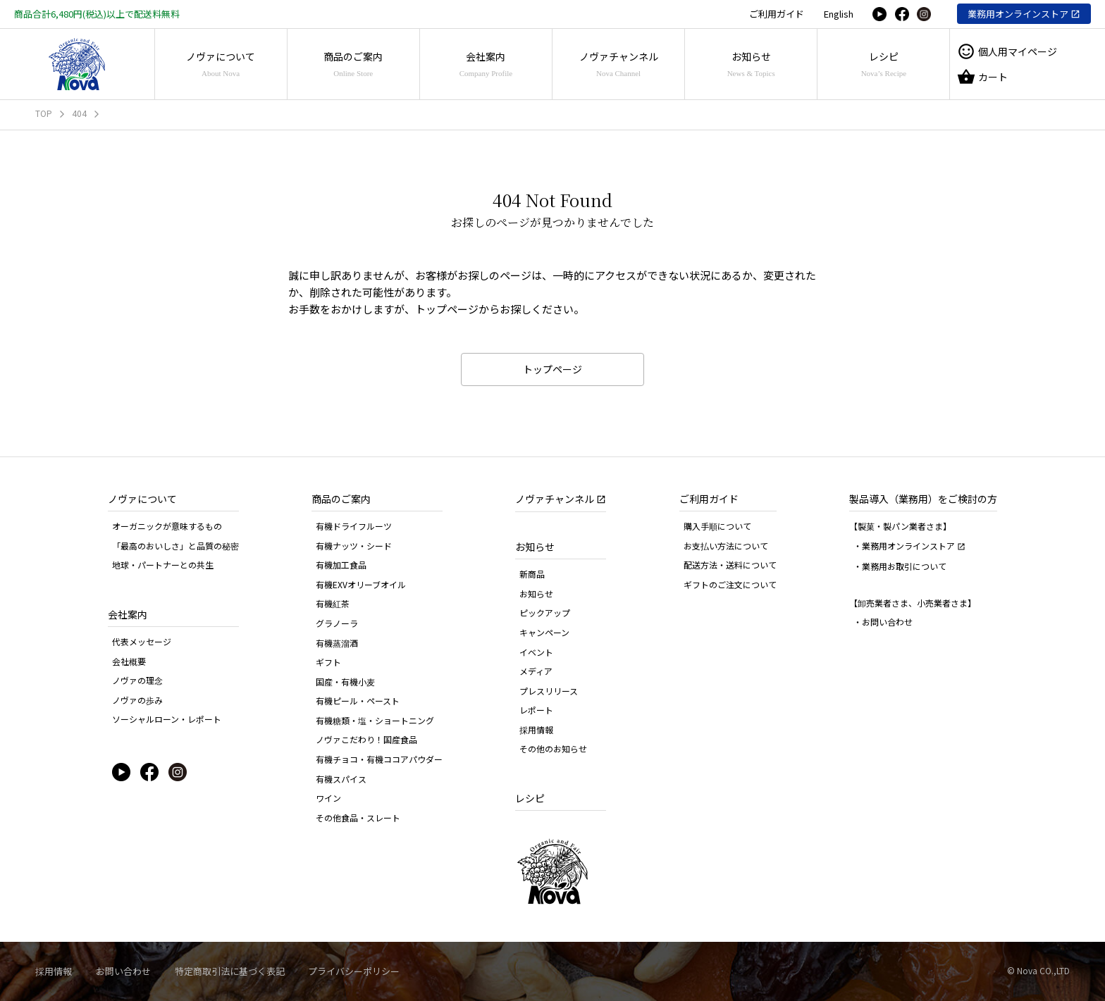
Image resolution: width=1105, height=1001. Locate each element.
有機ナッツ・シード (354, 546)
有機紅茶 (333, 603)
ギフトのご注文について (730, 584)
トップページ (552, 369)
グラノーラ (337, 623)
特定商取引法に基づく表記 (230, 971)
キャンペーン (544, 632)
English (838, 13)
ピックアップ (544, 612)
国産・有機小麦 (345, 682)
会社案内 (485, 63)
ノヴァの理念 (137, 680)
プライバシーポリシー (354, 971)
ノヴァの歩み (137, 700)
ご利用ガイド (776, 13)
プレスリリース (548, 691)
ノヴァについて (220, 63)
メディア (535, 671)
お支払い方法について (726, 546)
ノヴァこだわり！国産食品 (366, 739)
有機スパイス (341, 779)
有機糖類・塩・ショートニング (375, 720)
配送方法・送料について (730, 565)
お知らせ (751, 63)
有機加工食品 (341, 565)
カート (982, 77)
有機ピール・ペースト (358, 701)
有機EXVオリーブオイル (361, 584)
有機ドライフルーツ (354, 526)
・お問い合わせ (883, 622)
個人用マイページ (1007, 51)
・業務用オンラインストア (909, 546)
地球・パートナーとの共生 (163, 565)
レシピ (883, 63)
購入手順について (717, 526)
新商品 (532, 574)
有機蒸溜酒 (337, 643)
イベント (536, 652)
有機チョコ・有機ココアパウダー (379, 759)
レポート (536, 710)
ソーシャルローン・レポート (166, 719)
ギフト (328, 662)
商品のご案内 (353, 63)
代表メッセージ (141, 641)
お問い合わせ (123, 971)
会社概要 (129, 661)
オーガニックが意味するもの (167, 526)
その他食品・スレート (358, 817)
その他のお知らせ (553, 748)
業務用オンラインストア (1018, 13)
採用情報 (536, 729)
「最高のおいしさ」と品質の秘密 (175, 546)
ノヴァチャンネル (618, 63)
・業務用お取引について (899, 566)
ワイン (328, 798)
